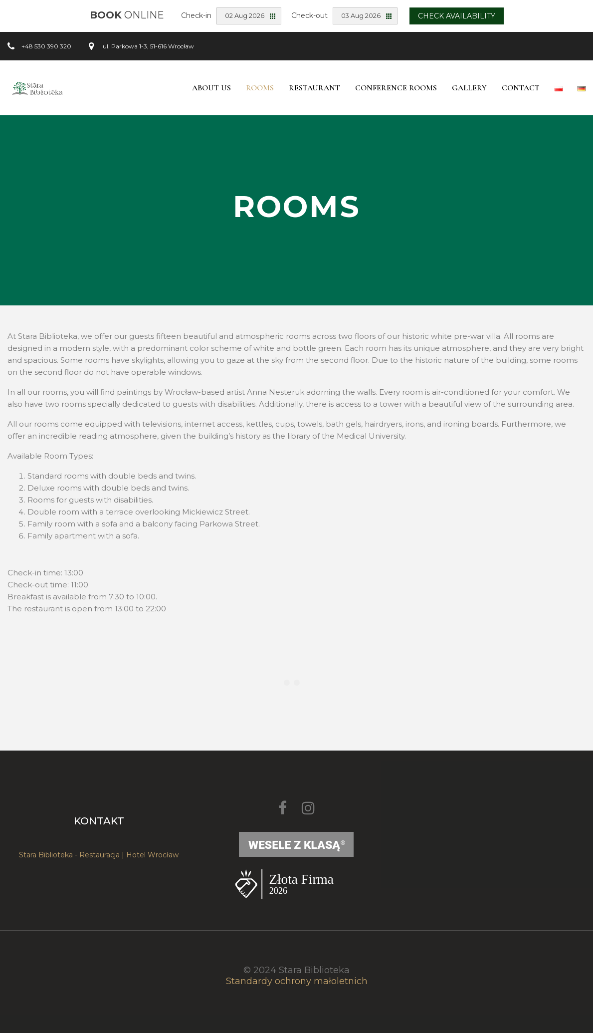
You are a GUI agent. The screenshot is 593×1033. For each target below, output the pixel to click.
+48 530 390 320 (46, 46)
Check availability (456, 15)
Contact (521, 88)
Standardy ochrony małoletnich (297, 981)
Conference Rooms (396, 88)
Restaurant (314, 88)
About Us (211, 88)
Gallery (469, 88)
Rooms (260, 88)
